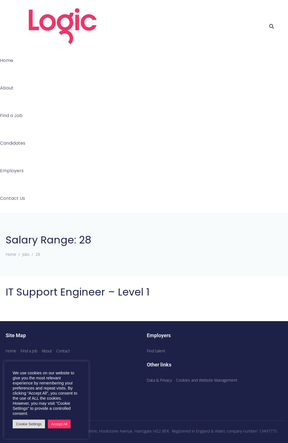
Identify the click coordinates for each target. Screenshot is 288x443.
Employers (12, 170)
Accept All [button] (59, 424)
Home (6, 60)
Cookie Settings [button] (29, 424)
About (7, 88)
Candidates (12, 143)
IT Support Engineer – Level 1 (78, 292)
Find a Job (11, 115)
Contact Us (12, 198)
